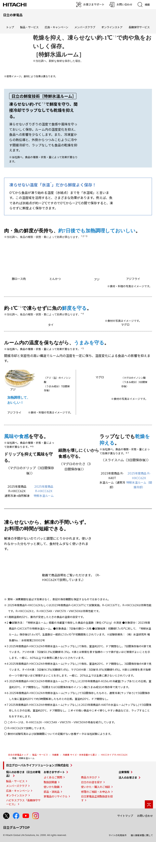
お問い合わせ (145, 815)
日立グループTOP (16, 828)
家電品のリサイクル (55, 796)
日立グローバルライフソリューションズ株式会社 (37, 765)
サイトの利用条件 (118, 835)
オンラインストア (111, 27)
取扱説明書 (50, 782)
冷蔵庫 (55, 754)
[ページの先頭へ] (149, 804)
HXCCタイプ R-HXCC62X (114, 754)
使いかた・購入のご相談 (95, 787)
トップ (10, 27)
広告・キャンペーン (18, 790)
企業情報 (124, 772)
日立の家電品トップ (18, 754)
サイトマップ (125, 815)
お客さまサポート (54, 772)
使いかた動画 (52, 787)
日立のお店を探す (91, 782)
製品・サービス (40, 754)
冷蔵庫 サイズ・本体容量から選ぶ (80, 754)
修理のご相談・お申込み (95, 791)
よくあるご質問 (53, 777)
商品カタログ (89, 777)
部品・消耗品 (52, 791)
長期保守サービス (139, 27)
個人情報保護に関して (142, 835)
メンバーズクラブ (84, 27)
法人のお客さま (128, 777)
